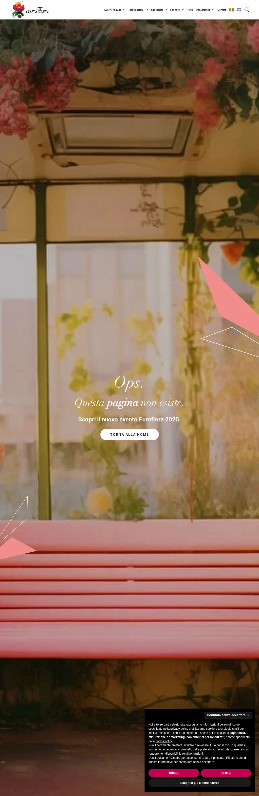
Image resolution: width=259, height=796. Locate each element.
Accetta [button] (226, 773)
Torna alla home (129, 434)
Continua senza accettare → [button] (228, 715)
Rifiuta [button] (173, 773)
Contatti (222, 9)
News (190, 9)
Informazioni (138, 9)
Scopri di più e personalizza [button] (199, 783)
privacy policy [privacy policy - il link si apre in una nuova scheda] (179, 728)
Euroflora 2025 (115, 9)
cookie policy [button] (164, 741)
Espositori (159, 9)
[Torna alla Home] (29, 9)
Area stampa (205, 9)
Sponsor (177, 9)
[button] (246, 9)
